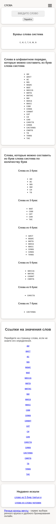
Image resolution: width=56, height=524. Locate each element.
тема (28, 469)
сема (28, 415)
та (28, 463)
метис (28, 388)
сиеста (28, 442)
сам (28, 410)
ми (28, 394)
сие (28, 436)
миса (28, 399)
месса (28, 378)
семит (28, 420)
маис (28, 367)
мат (28, 372)
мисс (28, 404)
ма (28, 362)
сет (28, 426)
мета (28, 383)
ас (28, 356)
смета (28, 458)
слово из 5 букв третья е (28, 497)
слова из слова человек (28, 502)
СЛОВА (8, 5)
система (28, 453)
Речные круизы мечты (16, 510)
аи (28, 346)
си (28, 431)
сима (28, 447)
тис (28, 474)
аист (28, 351)
